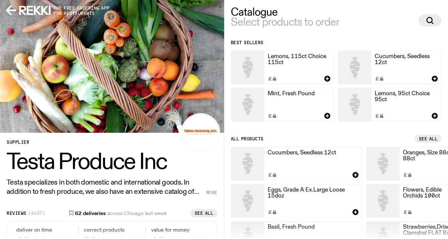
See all (204, 213)
